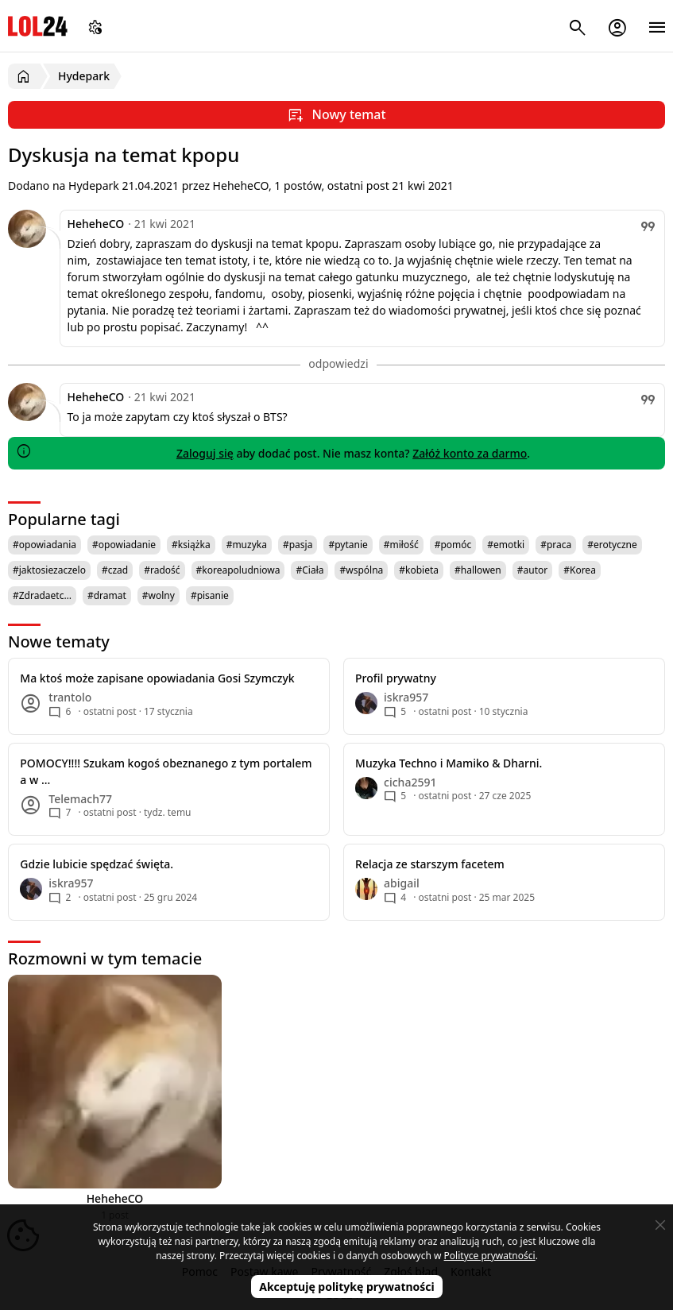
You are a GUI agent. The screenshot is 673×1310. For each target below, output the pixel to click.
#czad (115, 570)
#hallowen (477, 570)
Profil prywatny (395, 678)
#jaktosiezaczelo (49, 570)
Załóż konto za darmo (469, 453)
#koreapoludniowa (238, 570)
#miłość (401, 544)
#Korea (579, 570)
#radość (162, 570)
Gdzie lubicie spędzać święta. (96, 863)
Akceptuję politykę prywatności (347, 1286)
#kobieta (419, 570)
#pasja (297, 544)
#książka (191, 544)
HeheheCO (96, 223)
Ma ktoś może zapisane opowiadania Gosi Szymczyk (157, 678)
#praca (555, 544)
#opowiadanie (124, 544)
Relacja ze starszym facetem (430, 863)
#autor (532, 570)
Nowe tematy (59, 641)
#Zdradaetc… (42, 595)
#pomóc (453, 544)
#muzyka (246, 544)
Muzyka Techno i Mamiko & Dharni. (448, 763)
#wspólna (361, 570)
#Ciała (309, 570)
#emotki (505, 544)
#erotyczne (612, 544)
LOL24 (38, 26)
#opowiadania (44, 544)
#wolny (158, 595)
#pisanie (210, 595)
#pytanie (347, 544)
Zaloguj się (205, 453)
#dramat (106, 595)
